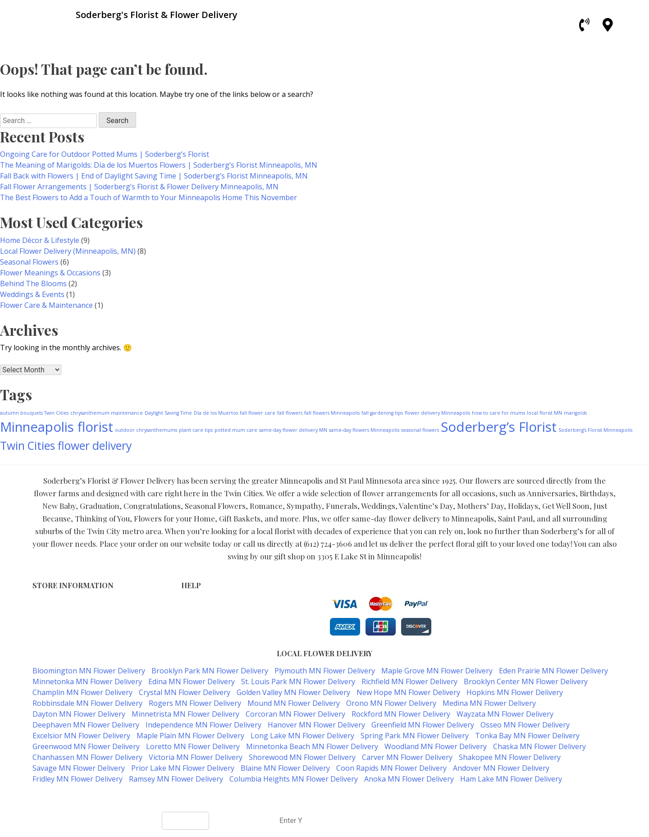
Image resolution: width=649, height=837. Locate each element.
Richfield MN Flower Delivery (409, 681)
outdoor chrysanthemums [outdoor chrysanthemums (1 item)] (146, 430)
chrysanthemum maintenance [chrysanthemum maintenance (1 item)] (106, 413)
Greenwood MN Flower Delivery (86, 746)
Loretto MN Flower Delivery (193, 746)
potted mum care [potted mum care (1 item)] (236, 430)
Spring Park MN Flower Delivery (415, 736)
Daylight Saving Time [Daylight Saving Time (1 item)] (168, 413)
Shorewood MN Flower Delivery (302, 757)
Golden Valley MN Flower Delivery (293, 692)
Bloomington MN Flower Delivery (88, 671)
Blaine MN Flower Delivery (285, 768)
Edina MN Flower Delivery (191, 681)
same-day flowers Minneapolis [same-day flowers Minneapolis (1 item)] (364, 430)
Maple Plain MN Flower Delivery (190, 736)
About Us (195, 632)
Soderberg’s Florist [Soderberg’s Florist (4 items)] (499, 427)
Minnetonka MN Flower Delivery (87, 681)
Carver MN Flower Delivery (407, 757)
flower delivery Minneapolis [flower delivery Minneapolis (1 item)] (437, 413)
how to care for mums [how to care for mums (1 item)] (498, 413)
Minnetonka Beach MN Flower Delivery (312, 746)
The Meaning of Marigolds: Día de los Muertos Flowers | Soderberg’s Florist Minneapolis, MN (158, 165)
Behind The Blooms (33, 283)
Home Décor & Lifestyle (39, 240)
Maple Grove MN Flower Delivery (437, 671)
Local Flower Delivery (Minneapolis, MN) (68, 251)
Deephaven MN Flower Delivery (85, 725)
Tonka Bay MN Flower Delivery (527, 736)
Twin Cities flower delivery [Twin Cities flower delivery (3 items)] (66, 445)
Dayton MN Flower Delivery (78, 714)
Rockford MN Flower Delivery (401, 714)
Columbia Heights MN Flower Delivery (293, 779)
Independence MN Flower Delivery (203, 725)
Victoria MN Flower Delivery (195, 757)
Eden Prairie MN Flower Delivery (553, 671)
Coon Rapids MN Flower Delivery (391, 768)
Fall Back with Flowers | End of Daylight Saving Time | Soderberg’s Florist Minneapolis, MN (154, 176)
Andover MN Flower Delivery (501, 768)
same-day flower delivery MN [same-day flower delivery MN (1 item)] (293, 430)
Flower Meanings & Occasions (50, 273)
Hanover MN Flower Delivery (316, 725)
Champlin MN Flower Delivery (82, 692)
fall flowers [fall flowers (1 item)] (289, 413)
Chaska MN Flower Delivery (539, 746)
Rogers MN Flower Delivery (195, 703)
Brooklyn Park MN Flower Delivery (209, 671)
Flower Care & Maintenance (46, 305)
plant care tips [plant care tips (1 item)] (196, 430)
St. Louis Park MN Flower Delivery (298, 681)
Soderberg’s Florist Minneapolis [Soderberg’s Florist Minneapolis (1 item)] (595, 430)
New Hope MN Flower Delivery (408, 692)
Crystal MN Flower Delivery (184, 692)
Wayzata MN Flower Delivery (505, 714)
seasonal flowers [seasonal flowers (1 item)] (420, 430)
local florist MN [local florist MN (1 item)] (544, 413)
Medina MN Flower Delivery (489, 703)
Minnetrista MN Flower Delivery (185, 714)
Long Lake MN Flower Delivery (302, 736)
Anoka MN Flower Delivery (409, 779)
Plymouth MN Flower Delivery (324, 671)
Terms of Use (202, 603)
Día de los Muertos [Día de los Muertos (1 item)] (216, 413)
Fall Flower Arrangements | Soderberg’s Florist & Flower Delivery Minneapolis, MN (139, 187)
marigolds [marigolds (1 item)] (575, 413)
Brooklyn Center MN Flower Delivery (526, 681)
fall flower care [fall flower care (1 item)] (257, 413)
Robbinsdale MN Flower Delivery (87, 703)
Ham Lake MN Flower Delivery (511, 779)
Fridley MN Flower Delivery (77, 779)
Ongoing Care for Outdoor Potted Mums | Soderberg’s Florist (104, 154)
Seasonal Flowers (29, 262)
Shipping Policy (205, 622)
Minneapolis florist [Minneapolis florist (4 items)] (56, 427)
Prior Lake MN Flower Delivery (182, 768)
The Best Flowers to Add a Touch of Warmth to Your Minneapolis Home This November (148, 197)
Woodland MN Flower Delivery (435, 746)
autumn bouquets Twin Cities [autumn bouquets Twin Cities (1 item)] (34, 413)
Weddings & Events (32, 294)
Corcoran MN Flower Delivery (295, 714)
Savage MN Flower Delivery (78, 768)
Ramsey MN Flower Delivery (176, 779)
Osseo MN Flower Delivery (525, 725)
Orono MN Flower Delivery (391, 703)
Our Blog (195, 641)
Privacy (192, 613)
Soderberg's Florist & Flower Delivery (292, 797)
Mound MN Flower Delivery (293, 703)
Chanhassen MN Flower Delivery (87, 757)
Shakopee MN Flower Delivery (510, 757)
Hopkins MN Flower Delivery (514, 692)
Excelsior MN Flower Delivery (81, 736)
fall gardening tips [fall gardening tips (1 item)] (382, 413)
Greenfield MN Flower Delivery (422, 725)
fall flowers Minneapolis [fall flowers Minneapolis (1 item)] (332, 413)
